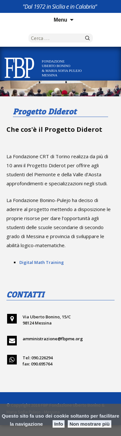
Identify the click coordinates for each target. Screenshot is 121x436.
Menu (60, 20)
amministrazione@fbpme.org (53, 339)
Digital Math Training (41, 262)
